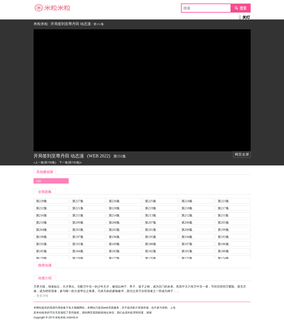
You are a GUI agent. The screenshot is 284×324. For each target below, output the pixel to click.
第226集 (114, 201)
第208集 (114, 222)
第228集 (41, 201)
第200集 (187, 229)
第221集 (77, 208)
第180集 (223, 251)
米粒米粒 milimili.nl (66, 317)
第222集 (41, 208)
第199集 (223, 229)
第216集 (41, 215)
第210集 (41, 222)
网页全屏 (242, 154)
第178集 (77, 258)
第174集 (223, 258)
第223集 (223, 201)
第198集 (41, 237)
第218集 (187, 208)
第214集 (114, 215)
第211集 (223, 215)
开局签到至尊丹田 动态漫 (71, 24)
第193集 (223, 237)
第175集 (187, 258)
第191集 (77, 244)
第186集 (223, 244)
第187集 (187, 244)
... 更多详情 (41, 295)
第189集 (114, 244)
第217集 (223, 208)
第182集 (150, 251)
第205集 (223, 222)
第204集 (41, 229)
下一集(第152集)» (70, 162)
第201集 (150, 229)
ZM (38, 181)
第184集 (77, 251)
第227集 (77, 201)
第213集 (150, 215)
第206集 (187, 222)
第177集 (114, 258)
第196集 (114, 237)
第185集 (41, 251)
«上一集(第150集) (45, 162)
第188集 (150, 244)
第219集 (150, 208)
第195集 (150, 237)
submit (240, 8)
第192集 (41, 244)
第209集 (77, 222)
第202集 (114, 229)
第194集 (187, 237)
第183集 (114, 251)
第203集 (77, 229)
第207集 (150, 222)
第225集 (150, 201)
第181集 (187, 251)
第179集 (41, 258)
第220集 (114, 208)
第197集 (77, 237)
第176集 (150, 258)
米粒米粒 (41, 8)
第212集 (187, 215)
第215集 (77, 215)
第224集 (187, 201)
